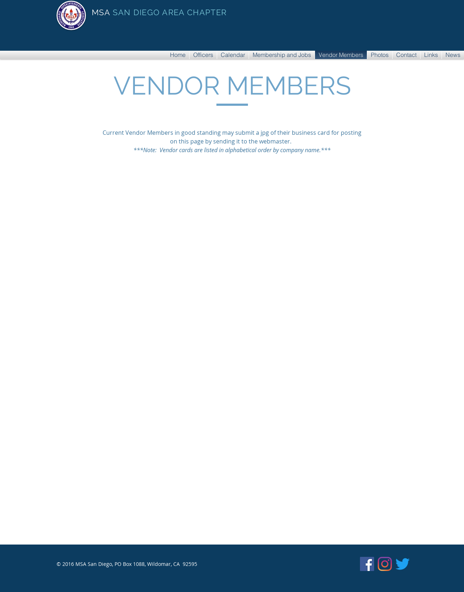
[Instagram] (385, 564)
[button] (140, 226)
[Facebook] (367, 564)
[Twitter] (402, 564)
